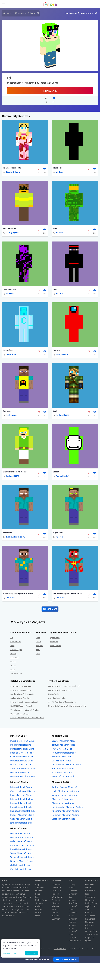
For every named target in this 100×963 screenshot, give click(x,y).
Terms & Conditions (43, 949)
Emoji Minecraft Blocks (21, 807)
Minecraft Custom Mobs (64, 776)
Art (11, 638)
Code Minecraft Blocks (21, 819)
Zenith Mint (11, 354)
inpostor (57, 350)
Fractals (13, 654)
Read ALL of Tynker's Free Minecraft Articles (27, 718)
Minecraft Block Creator (21, 787)
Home (8, 13)
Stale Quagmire (12, 233)
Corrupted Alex (10, 289)
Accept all (31, 953)
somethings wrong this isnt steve (18, 593)
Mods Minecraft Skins (20, 745)
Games (13, 661)
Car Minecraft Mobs (61, 760)
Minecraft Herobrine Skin (22, 776)
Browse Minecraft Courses (20, 690)
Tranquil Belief (62, 476)
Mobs (38, 654)
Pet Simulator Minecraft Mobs (66, 764)
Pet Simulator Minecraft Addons (67, 807)
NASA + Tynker (54, 694)
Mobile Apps (41, 900)
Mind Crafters (55, 646)
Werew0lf (10, 293)
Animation (14, 658)
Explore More (50, 609)
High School (90, 906)
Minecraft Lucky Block (20, 803)
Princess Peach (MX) (12, 168)
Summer (56, 919)
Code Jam (73, 937)
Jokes (12, 646)
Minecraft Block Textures (22, 799)
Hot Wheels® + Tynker (57, 698)
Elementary (90, 900)
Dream (56, 472)
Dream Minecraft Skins (21, 764)
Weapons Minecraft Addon (65, 795)
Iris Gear (59, 172)
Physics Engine (16, 650)
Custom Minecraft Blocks (22, 791)
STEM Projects (91, 934)
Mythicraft (54, 642)
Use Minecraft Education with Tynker (24, 710)
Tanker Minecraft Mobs (63, 768)
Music (12, 669)
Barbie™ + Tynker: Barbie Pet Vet (60, 690)
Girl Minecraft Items (20, 865)
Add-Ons (39, 646)
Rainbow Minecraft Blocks (22, 811)
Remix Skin (50, 90)
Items (38, 650)
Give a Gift (56, 891)
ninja (55, 289)
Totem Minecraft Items (21, 853)
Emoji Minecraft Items (21, 849)
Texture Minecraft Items (22, 857)
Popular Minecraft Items (22, 845)
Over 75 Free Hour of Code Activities (62, 702)
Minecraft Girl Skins (19, 772)
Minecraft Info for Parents (20, 714)
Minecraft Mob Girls (61, 756)
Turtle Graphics (16, 673)
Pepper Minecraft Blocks (22, 815)
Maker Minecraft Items (21, 841)
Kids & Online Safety (76, 949)
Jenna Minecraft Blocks (21, 823)
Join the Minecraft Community (22, 694)
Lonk (55, 411)
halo (55, 228)
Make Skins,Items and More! (21, 686)
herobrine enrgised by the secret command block (68, 593)
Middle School (91, 903)
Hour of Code (75, 941)
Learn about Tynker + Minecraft (81, 13)
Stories (13, 666)
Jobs (37, 897)
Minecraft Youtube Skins (22, 749)
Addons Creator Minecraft (64, 787)
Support (38, 891)
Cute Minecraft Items (20, 869)
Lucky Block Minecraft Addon (66, 791)
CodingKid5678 (62, 415)
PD (86, 928)
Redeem (55, 894)
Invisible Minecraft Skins (22, 741)
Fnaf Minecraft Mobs (62, 749)
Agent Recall (55, 638)
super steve (58, 533)
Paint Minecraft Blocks (21, 795)
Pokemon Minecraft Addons (65, 815)
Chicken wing (12, 415)
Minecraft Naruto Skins (21, 760)
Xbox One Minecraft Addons (65, 811)
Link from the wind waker (14, 472)
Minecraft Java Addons (63, 803)
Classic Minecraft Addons (64, 819)
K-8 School (90, 919)
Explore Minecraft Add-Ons (20, 698)
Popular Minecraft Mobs (64, 753)
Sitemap (39, 903)
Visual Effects (15, 642)
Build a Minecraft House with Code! (24, 702)
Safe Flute (60, 537)
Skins (30, 13)
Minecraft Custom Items (22, 837)
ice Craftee (7, 350)
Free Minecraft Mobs (62, 772)
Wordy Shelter (62, 354)
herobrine (7, 533)
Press (37, 894)
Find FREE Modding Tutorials (21, 706)
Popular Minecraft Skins (22, 753)
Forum (38, 912)
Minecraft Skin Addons (63, 799)
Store (37, 916)
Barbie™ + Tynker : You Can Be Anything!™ (64, 686)
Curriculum (57, 887)
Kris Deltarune (9, 228)
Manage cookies (10, 953)
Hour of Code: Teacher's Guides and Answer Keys (67, 706)
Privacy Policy (60, 949)
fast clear (7, 411)
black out (57, 168)
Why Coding (57, 897)
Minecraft (19, 13)
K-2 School (90, 916)
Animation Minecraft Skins (23, 768)
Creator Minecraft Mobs (63, 741)
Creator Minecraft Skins (21, 756)
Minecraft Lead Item (20, 833)
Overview (56, 884)
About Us (39, 887)
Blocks (38, 642)
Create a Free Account (66, 959)
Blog (37, 884)
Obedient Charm (13, 172)
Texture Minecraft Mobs (63, 745)
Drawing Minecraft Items (22, 861)
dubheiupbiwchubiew (15, 537)
